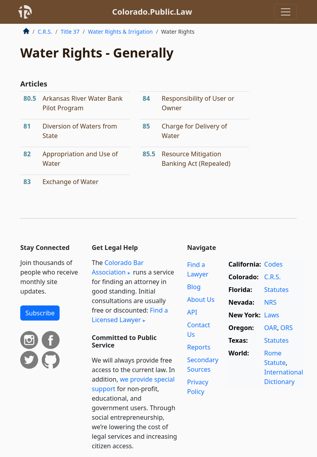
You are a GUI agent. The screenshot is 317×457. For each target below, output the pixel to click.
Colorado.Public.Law (152, 11)
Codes (273, 264)
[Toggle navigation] (285, 12)
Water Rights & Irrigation (120, 31)
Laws (271, 315)
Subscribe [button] (39, 313)
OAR (270, 327)
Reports (199, 347)
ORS (286, 327)
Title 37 (70, 31)
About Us (201, 299)
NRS (270, 302)
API (192, 312)
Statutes (276, 289)
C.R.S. (45, 31)
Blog (194, 286)
